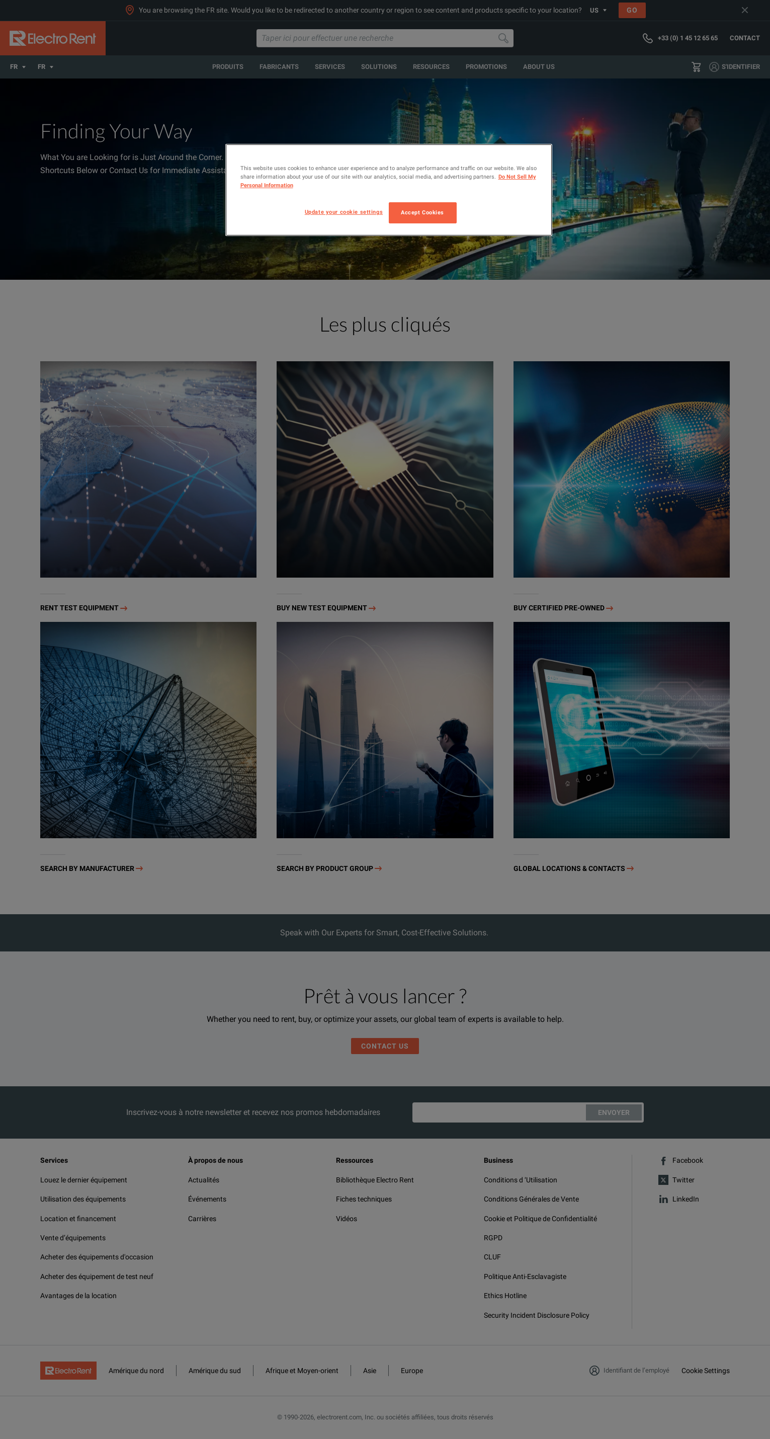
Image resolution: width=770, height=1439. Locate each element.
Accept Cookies (422, 212)
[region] (388, 190)
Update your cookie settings (344, 211)
